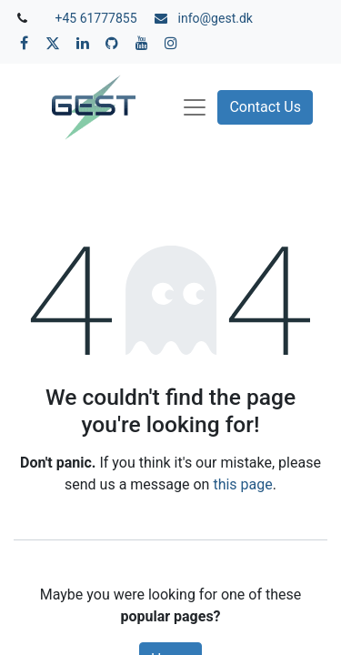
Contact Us (265, 107)
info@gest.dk (215, 18)
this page (242, 484)
